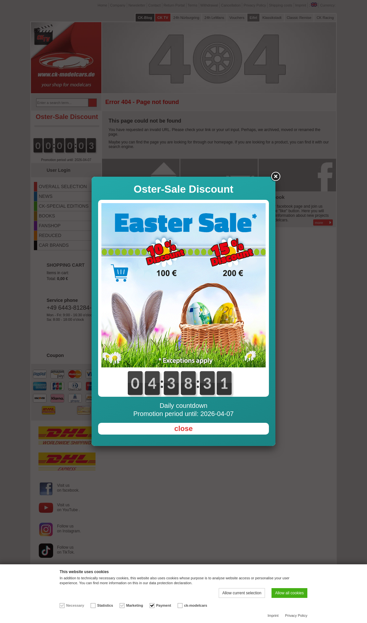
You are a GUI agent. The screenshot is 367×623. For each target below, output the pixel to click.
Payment (163, 605)
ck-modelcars (195, 605)
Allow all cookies (289, 593)
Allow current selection (241, 593)
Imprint (273, 615)
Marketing (134, 605)
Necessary (75, 605)
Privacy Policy (296, 615)
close (183, 428)
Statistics (105, 605)
